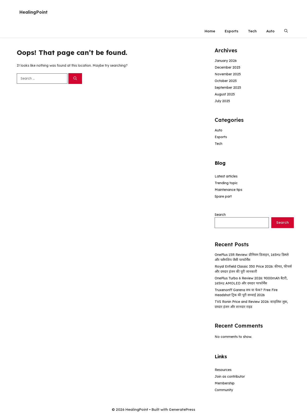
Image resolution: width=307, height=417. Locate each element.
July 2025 (222, 101)
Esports (231, 31)
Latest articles (226, 176)
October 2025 (226, 81)
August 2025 (225, 94)
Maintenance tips (228, 190)
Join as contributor (230, 376)
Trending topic (226, 183)
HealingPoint (33, 12)
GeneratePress (182, 409)
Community (224, 390)
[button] (286, 31)
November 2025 (228, 74)
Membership (225, 383)
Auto (270, 31)
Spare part (223, 196)
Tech (252, 31)
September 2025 (228, 87)
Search (220, 214)
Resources (223, 370)
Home (210, 31)
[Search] (75, 78)
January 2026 (226, 61)
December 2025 (227, 67)
